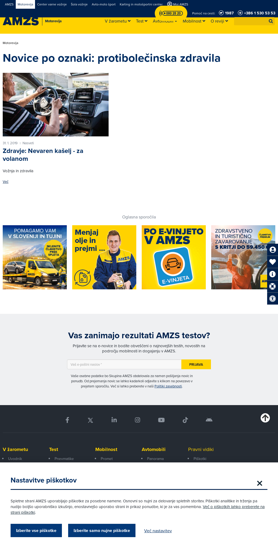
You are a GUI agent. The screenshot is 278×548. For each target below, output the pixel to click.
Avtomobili (154, 449)
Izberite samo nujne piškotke (102, 530)
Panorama (155, 458)
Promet (107, 458)
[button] (271, 21)
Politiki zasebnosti (168, 386)
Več (5, 181)
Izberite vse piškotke (36, 530)
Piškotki (200, 458)
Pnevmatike (64, 458)
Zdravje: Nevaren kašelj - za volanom (43, 155)
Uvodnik (15, 458)
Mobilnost (106, 449)
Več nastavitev (158, 531)
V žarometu (15, 449)
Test (53, 449)
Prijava (196, 364)
